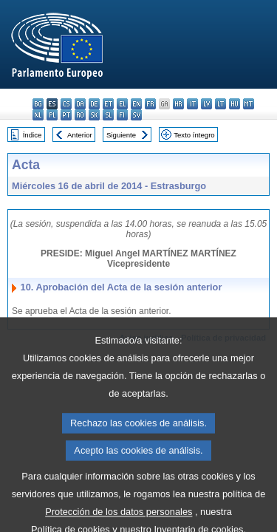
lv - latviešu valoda (206, 103)
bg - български (38, 103)
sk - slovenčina (94, 114)
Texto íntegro (194, 135)
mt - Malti (248, 103)
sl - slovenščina (108, 114)
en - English (136, 103)
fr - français (150, 103)
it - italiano (192, 103)
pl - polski (52, 114)
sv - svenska (136, 114)
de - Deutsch (94, 103)
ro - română (80, 114)
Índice (32, 135)
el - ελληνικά (122, 103)
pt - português (66, 114)
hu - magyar (234, 103)
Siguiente (121, 135)
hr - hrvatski (178, 103)
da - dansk (80, 103)
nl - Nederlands (38, 114)
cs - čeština (66, 103)
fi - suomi (122, 114)
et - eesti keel (108, 103)
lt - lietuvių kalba (220, 103)
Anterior (79, 135)
